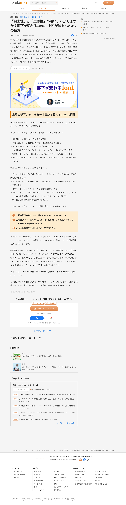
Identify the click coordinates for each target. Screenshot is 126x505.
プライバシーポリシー (82, 481)
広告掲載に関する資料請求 (83, 484)
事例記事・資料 (80, 471)
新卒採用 (56, 471)
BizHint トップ (16, 13)
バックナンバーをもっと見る (64, 436)
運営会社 (97, 481)
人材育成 (37, 477)
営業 (55, 484)
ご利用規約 (98, 477)
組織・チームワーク (60, 477)
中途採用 (37, 474)
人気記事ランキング (101, 471)
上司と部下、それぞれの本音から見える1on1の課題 (99, 21)
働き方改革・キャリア (61, 487)
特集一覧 (36, 13)
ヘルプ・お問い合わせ (102, 474)
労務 (35, 487)
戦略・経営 (37, 471)
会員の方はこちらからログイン (45, 341)
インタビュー (22, 8)
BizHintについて (80, 474)
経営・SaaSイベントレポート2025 (50, 13)
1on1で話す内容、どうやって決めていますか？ (99, 27)
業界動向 (86, 8)
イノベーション (59, 481)
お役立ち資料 (66, 8)
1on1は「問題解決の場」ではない (96, 32)
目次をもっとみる (109, 36)
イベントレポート (44, 8)
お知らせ (78, 477)
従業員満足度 (38, 481)
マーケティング (39, 484)
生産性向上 (57, 490)
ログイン (98, 3)
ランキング (104, 8)
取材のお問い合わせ (101, 484)
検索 (56, 2)
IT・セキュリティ (39, 490)
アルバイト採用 (59, 474)
